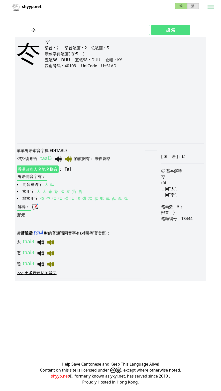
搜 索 (170, 30)
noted (174, 370)
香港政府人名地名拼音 (38, 169)
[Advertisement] (110, 106)
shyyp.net (60, 376)
